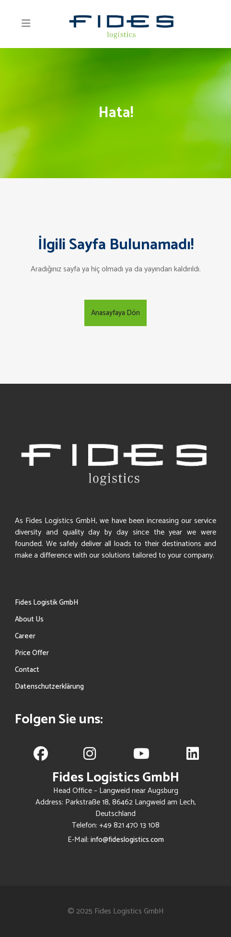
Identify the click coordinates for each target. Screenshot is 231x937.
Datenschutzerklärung (49, 687)
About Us (29, 619)
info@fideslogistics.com (127, 840)
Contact (27, 670)
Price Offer (32, 653)
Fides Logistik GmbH (46, 602)
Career (25, 636)
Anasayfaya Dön (115, 313)
